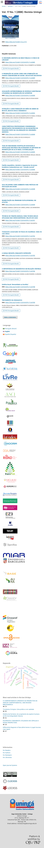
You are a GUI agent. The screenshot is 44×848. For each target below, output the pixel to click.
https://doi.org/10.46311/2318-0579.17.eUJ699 (20, 204)
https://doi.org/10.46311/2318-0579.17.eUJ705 (20, 255)
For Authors (6, 753)
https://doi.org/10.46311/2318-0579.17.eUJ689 (20, 78)
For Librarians (7, 757)
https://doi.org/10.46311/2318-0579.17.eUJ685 (20, 62)
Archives (10, 6)
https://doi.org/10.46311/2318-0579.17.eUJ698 (20, 189)
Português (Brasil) (10, 328)
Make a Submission (10, 317)
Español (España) (10, 334)
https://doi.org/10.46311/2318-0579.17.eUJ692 (20, 113)
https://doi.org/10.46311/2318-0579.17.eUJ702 (20, 236)
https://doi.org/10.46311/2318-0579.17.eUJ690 (20, 95)
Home (3, 6)
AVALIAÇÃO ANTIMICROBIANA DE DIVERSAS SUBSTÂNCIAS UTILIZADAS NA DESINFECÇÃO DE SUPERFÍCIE (21, 92)
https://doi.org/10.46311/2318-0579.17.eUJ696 (20, 169)
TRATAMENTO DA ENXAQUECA (12, 300)
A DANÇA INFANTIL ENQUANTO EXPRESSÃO (16, 253)
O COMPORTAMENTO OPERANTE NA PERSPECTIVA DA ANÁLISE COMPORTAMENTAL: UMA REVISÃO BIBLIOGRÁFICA (20, 702)
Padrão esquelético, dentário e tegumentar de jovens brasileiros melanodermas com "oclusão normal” (19, 166)
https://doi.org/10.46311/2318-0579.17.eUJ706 (20, 271)
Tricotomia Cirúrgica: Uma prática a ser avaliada (18, 709)
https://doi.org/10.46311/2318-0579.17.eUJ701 (20, 220)
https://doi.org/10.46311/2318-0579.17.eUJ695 (20, 152)
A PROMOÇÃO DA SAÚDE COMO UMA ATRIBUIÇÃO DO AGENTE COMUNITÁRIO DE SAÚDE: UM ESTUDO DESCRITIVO (22, 74)
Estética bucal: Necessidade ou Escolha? (15, 284)
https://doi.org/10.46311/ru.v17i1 (16, 42)
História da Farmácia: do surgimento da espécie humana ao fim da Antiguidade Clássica (21, 715)
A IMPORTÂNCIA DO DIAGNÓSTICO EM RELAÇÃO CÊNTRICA (21, 269)
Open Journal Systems (10, 765)
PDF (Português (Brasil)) (12, 68)
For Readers (7, 750)
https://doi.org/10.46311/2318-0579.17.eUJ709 (20, 302)
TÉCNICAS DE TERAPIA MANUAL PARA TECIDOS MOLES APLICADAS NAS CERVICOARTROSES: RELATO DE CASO (20, 217)
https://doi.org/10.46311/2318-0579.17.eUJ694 (20, 134)
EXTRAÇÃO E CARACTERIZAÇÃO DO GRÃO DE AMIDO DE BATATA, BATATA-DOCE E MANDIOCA (20, 110)
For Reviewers (7, 755)
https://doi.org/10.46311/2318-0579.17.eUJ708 (20, 287)
